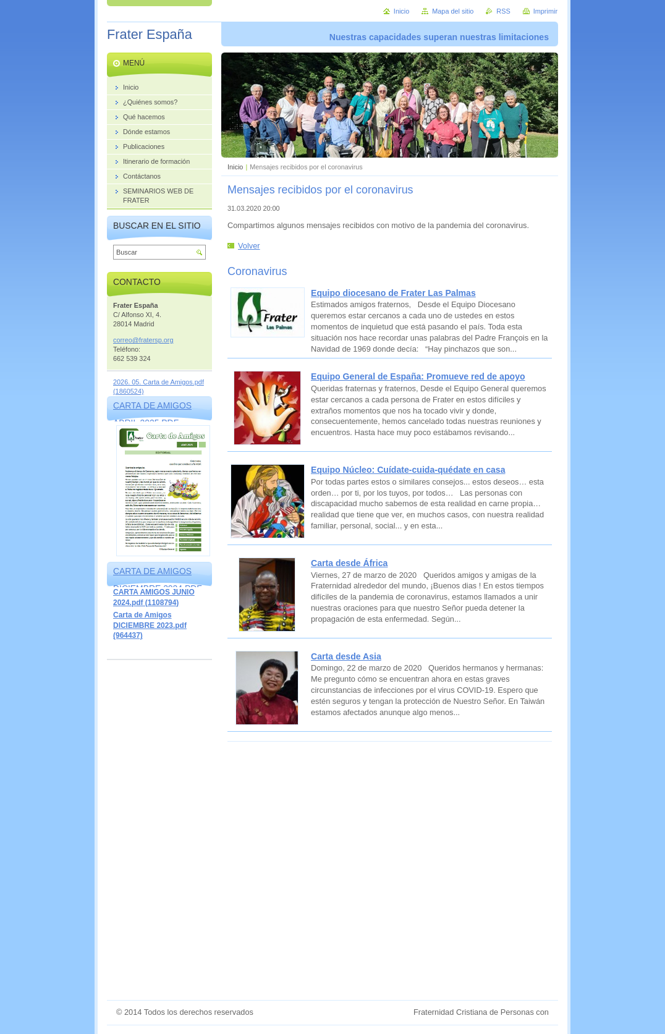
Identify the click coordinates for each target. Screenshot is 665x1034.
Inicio (235, 167)
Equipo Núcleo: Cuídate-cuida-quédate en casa (408, 470)
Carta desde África (349, 563)
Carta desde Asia (346, 656)
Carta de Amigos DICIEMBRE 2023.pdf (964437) (150, 625)
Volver (249, 245)
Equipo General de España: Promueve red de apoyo (418, 376)
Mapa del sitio (452, 11)
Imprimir (545, 11)
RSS (503, 11)
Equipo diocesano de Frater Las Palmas (393, 293)
